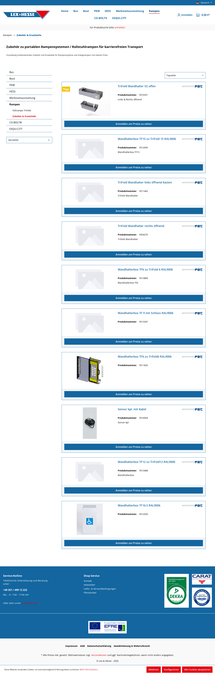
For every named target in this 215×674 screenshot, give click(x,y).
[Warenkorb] (203, 15)
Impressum (71, 645)
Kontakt (88, 580)
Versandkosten (99, 655)
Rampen (14, 104)
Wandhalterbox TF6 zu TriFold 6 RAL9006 (145, 269)
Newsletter (89, 584)
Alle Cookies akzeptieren (197, 669)
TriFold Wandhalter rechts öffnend (141, 226)
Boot (12, 78)
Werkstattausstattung (22, 98)
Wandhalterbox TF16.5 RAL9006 (139, 505)
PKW (12, 85)
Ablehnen (154, 669)
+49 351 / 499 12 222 (15, 590)
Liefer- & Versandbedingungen (100, 588)
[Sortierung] (185, 75)
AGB (82, 645)
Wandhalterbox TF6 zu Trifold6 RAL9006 (145, 356)
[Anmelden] (184, 15)
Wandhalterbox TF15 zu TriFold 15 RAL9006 (147, 139)
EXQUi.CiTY (15, 129)
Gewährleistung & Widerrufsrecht (132, 645)
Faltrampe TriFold (22, 110)
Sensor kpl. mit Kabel (132, 409)
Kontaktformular (30, 603)
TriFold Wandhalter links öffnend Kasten (145, 182)
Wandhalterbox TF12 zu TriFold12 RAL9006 (146, 462)
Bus (11, 72)
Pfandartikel (90, 592)
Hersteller (29, 139)
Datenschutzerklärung (99, 645)
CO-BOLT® (15, 122)
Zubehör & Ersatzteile (24, 116)
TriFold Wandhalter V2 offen (137, 86)
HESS (12, 91)
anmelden (119, 27)
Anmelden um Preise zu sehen (134, 124)
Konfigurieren (171, 669)
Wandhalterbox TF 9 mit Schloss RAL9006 (145, 313)
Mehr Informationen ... (89, 669)
